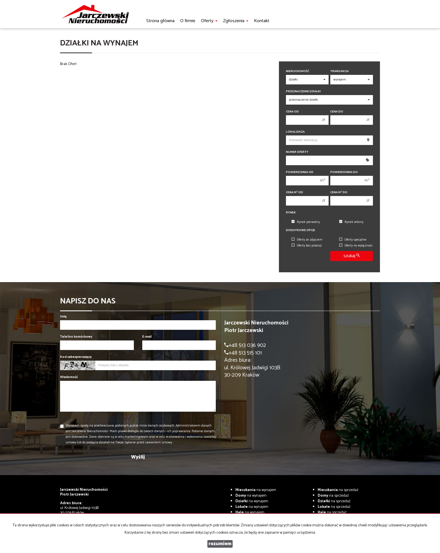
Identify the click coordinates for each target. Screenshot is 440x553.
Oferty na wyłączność (356, 245)
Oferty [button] (209, 21)
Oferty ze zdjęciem (307, 239)
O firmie (187, 21)
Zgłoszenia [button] (235, 21)
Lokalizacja (295, 132)
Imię (63, 316)
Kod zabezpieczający (76, 356)
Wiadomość (69, 377)
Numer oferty (297, 152)
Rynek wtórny (351, 222)
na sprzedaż (338, 490)
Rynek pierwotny (306, 222)
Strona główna (160, 21)
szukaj (351, 256)
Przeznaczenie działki (303, 91)
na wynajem (255, 490)
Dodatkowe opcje (300, 230)
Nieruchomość (297, 71)
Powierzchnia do (344, 172)
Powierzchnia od (299, 172)
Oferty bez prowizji (307, 245)
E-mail (147, 336)
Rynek (291, 213)
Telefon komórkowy (76, 336)
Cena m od (294, 192)
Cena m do (338, 192)
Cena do (336, 112)
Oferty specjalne (352, 239)
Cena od (292, 112)
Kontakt (261, 21)
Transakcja (339, 71)
